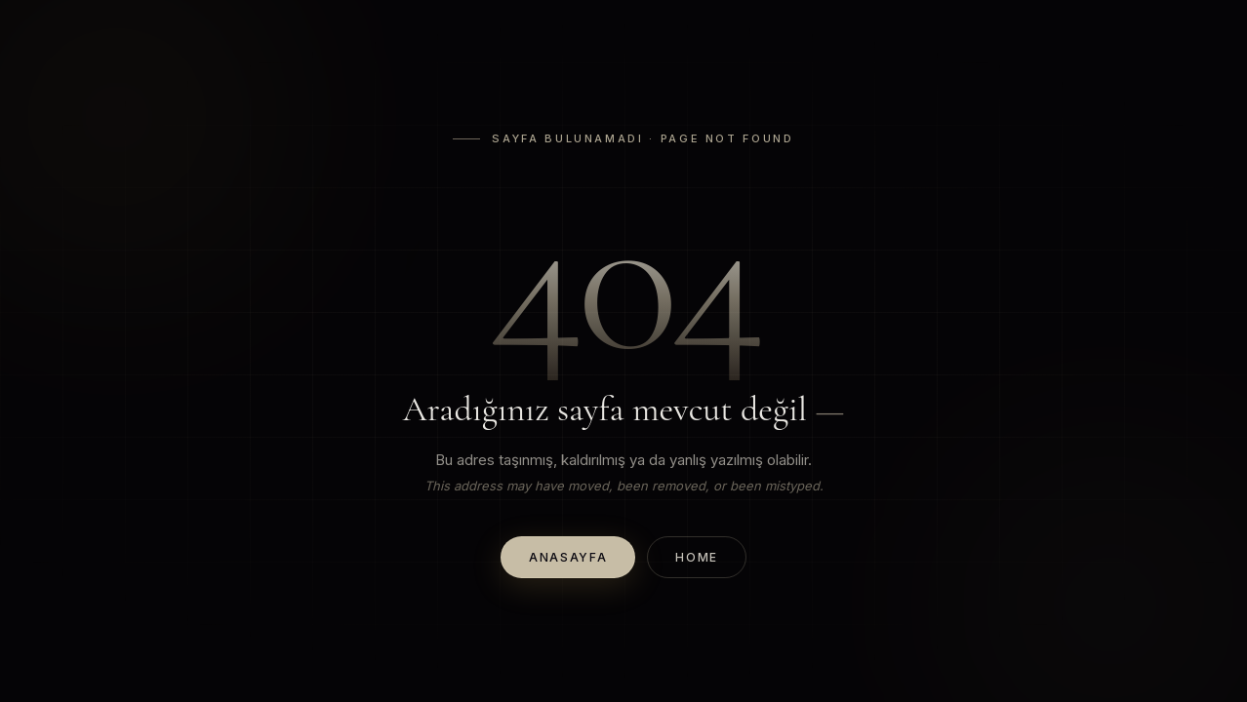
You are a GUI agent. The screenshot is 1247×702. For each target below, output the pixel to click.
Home (696, 557)
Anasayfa (568, 557)
